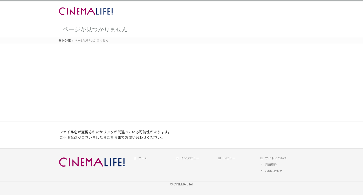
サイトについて (276, 158)
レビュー (229, 158)
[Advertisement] (181, 82)
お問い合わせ (273, 171)
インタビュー (190, 158)
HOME (66, 40)
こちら (112, 137)
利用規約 (271, 164)
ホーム (143, 158)
